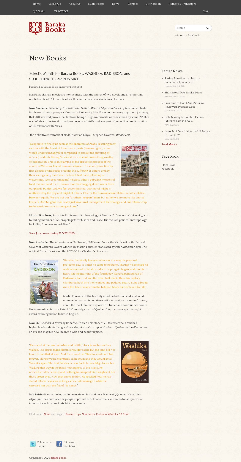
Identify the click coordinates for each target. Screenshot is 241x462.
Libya (78, 414)
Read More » (169, 144)
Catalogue (54, 3)
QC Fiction (39, 11)
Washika (113, 414)
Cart (205, 11)
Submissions (96, 3)
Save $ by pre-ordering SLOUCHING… (52, 233)
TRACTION (61, 11)
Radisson (101, 414)
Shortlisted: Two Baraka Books (183, 92)
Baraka (69, 414)
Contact (133, 3)
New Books (88, 414)
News (115, 4)
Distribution (153, 3)
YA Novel (124, 414)
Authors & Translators (182, 3)
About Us (74, 3)
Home (37, 3)
